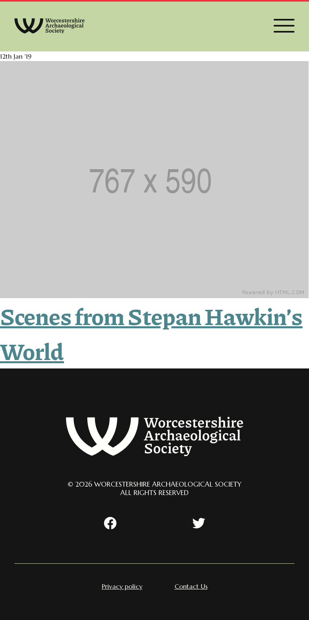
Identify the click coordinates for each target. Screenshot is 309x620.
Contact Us (191, 586)
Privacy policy (122, 586)
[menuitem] (122, 586)
